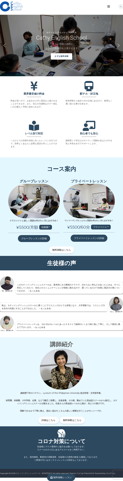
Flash (79, 473)
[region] (61, 45)
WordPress (110, 473)
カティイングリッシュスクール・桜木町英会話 (34, 473)
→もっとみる (34, 290)
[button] (4, 45)
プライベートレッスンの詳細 (89, 238)
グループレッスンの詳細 (34, 238)
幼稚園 (44, 227)
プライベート (100, 227)
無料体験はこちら (61, 250)
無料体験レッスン (61, 477)
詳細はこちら (48, 420)
